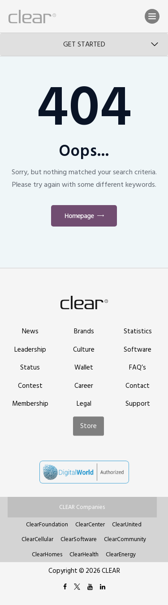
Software (137, 349)
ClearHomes (47, 554)
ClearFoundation (47, 524)
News (30, 331)
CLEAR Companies (82, 507)
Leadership (30, 349)
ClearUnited (127, 524)
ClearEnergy (121, 554)
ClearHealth (84, 554)
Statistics (138, 331)
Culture (84, 349)
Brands (84, 331)
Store (88, 426)
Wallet (83, 367)
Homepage (79, 216)
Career (83, 385)
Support (137, 403)
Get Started (84, 44)
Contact (137, 385)
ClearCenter (90, 524)
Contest (30, 385)
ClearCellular (37, 539)
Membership (30, 403)
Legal (84, 403)
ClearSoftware (78, 539)
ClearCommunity (125, 539)
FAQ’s (137, 367)
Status (30, 367)
